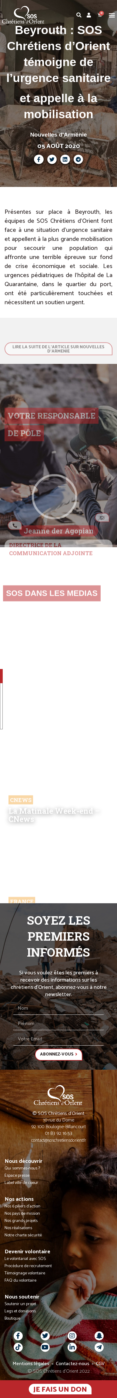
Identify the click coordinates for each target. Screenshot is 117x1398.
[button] (112, 15)
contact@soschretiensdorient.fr (58, 1140)
